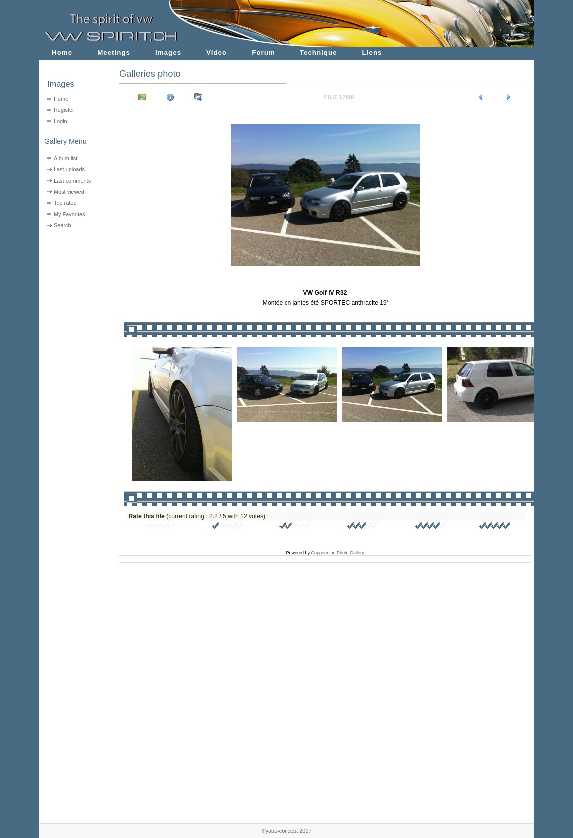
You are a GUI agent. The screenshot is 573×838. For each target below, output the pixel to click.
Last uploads (69, 169)
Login (60, 121)
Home (62, 52)
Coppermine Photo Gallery (337, 552)
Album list (65, 158)
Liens (372, 52)
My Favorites (69, 214)
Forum (263, 52)
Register (64, 110)
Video (216, 52)
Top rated (65, 203)
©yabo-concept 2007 (286, 831)
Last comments (72, 181)
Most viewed (69, 192)
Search (62, 225)
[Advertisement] (73, 295)
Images (168, 52)
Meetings (113, 52)
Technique (318, 52)
